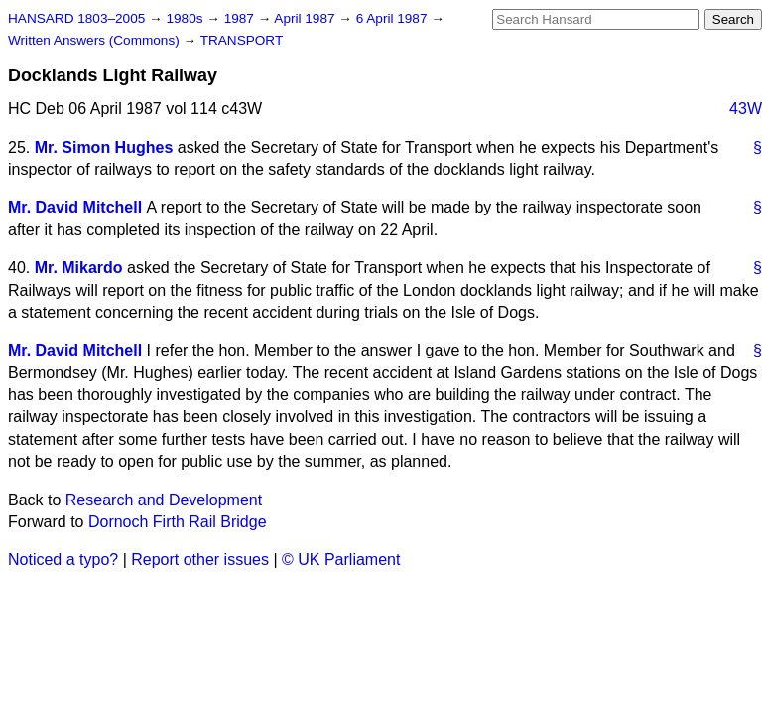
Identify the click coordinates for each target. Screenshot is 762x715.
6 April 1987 (394, 18)
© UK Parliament (341, 559)
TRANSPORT (242, 40)
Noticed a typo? (63, 559)
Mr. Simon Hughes (104, 147)
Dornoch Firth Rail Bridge (177, 521)
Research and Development (163, 500)
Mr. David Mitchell (75, 207)
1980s (186, 18)
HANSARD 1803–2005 (76, 18)
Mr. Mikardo (79, 267)
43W (745, 108)
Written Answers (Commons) (96, 40)
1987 (241, 18)
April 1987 (306, 18)
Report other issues (200, 559)
